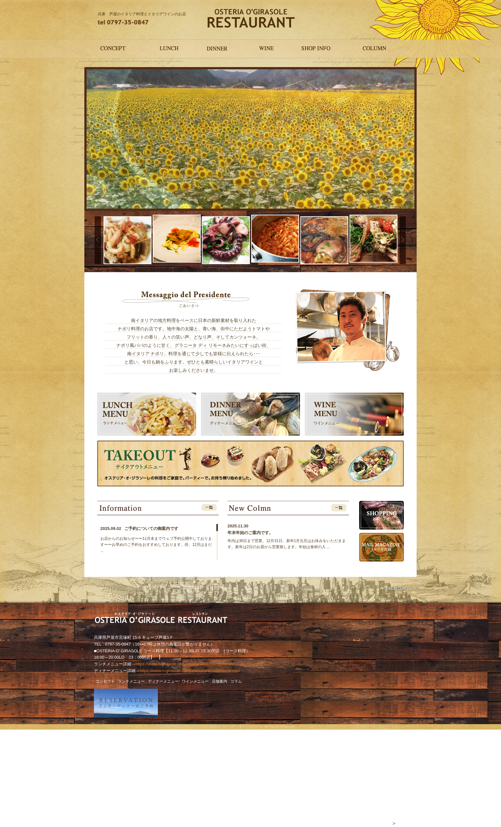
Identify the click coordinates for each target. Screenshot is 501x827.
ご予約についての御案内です (139, 528)
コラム (236, 681)
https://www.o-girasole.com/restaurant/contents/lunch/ (184, 664)
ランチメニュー (131, 681)
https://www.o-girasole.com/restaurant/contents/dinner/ (190, 670)
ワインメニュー (195, 681)
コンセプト (105, 681)
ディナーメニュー (163, 681)
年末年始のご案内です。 (250, 532)
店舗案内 (219, 681)
